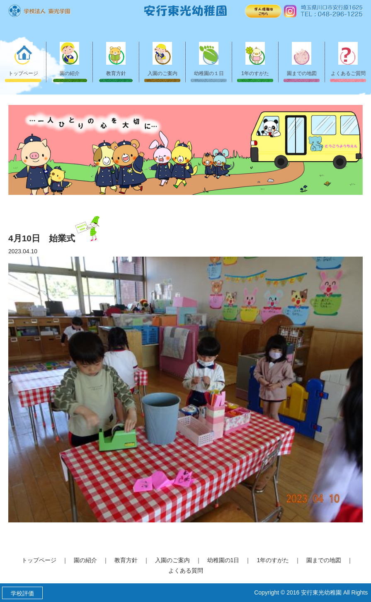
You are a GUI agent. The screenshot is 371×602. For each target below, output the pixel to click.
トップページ (23, 59)
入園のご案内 (162, 59)
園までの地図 (302, 59)
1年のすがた (255, 59)
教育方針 (116, 59)
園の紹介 (70, 59)
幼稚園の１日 (209, 59)
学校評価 (22, 593)
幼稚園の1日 (223, 560)
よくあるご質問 (348, 59)
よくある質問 (185, 570)
